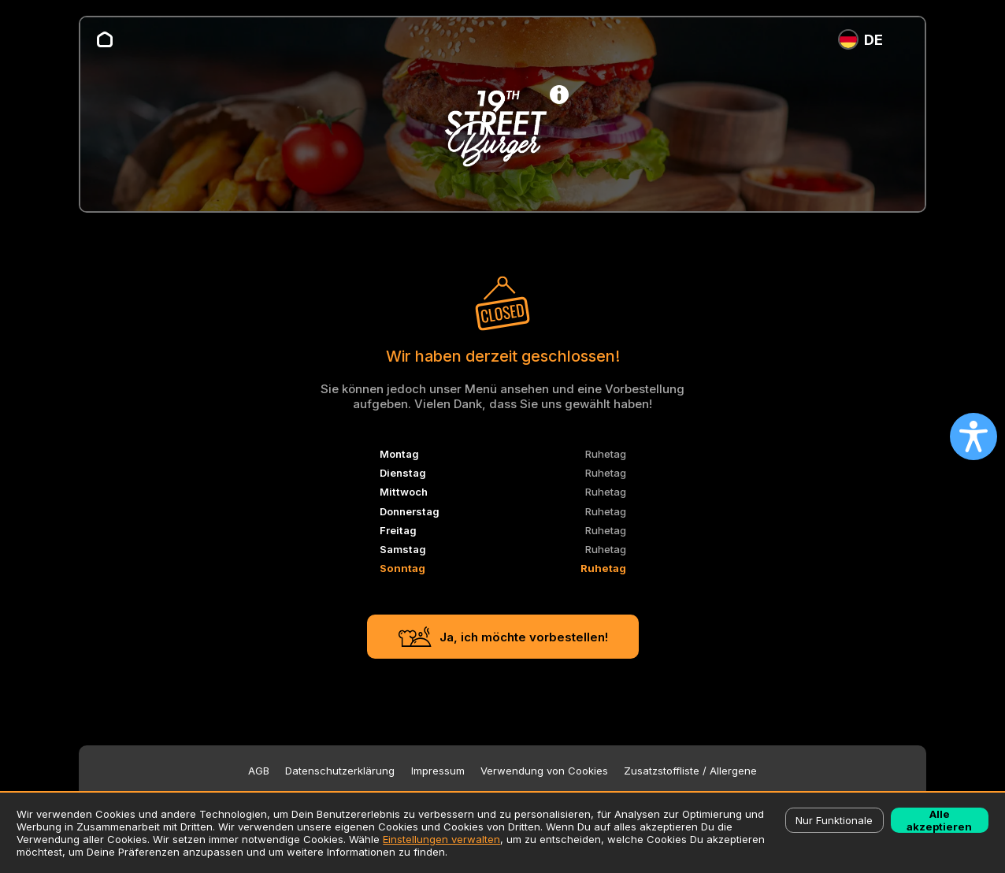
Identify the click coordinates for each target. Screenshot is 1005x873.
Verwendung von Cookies (544, 771)
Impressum (438, 771)
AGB (258, 771)
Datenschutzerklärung (340, 771)
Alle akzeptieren (939, 820)
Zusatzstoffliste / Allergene (690, 771)
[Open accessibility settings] (973, 436)
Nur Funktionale (834, 820)
